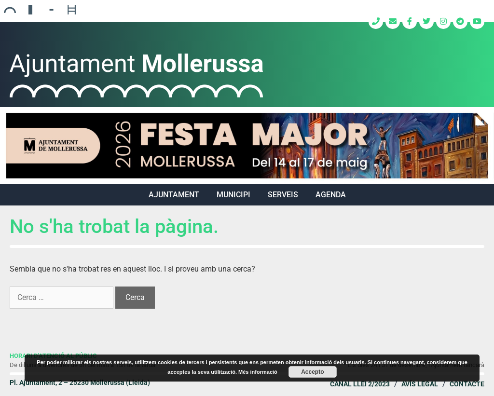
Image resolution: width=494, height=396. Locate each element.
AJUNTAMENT (174, 194)
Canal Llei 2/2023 (360, 384)
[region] (247, 145)
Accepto (312, 372)
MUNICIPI (233, 194)
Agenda (331, 194)
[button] (247, 145)
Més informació (257, 372)
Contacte (467, 384)
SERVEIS (283, 194)
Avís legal (419, 384)
